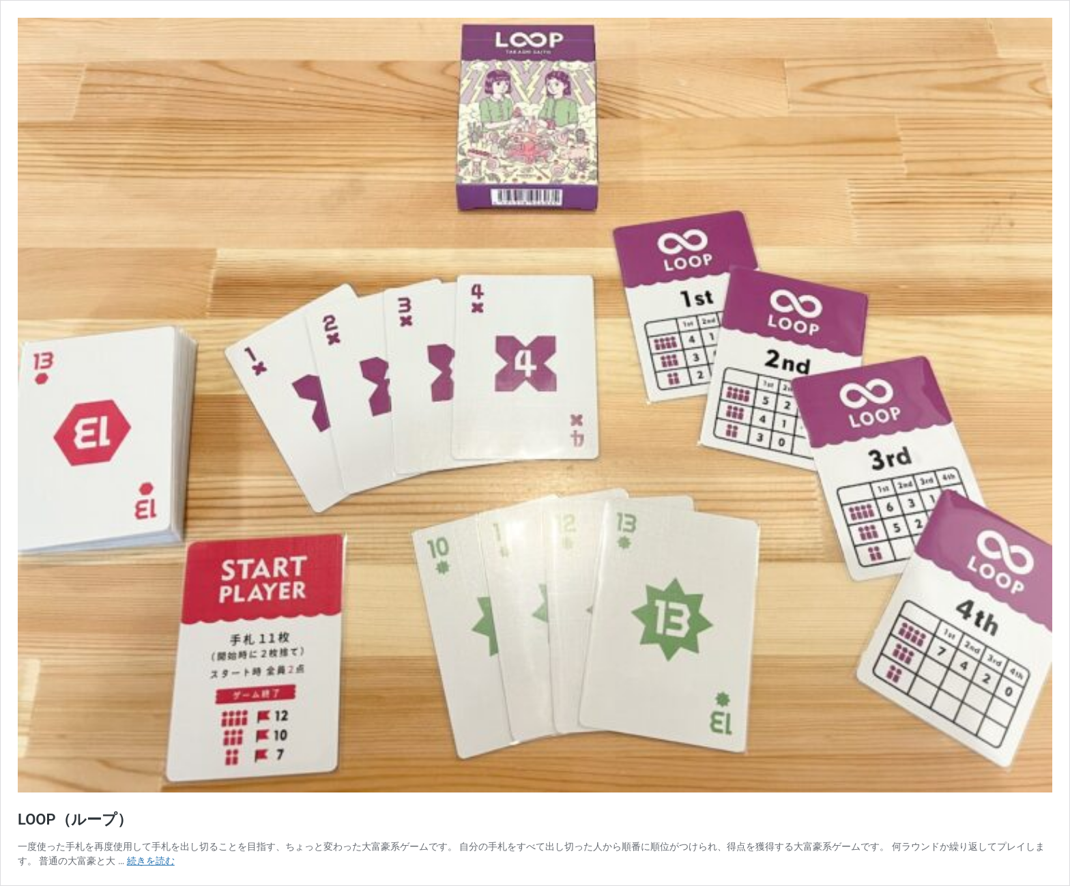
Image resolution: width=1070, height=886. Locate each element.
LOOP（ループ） (75, 819)
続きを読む (151, 860)
